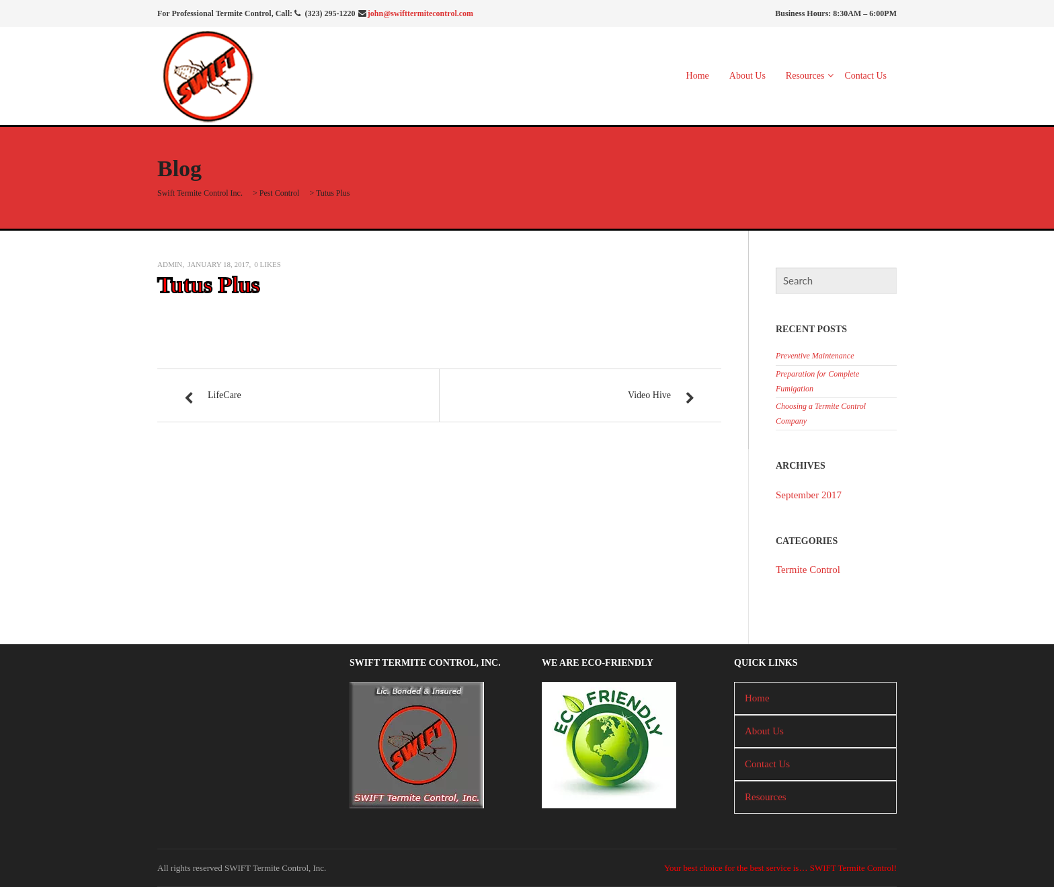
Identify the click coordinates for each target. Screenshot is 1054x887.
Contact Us (865, 76)
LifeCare (224, 395)
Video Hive (649, 395)
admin (169, 264)
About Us (747, 76)
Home (697, 76)
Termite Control (808, 569)
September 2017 (809, 495)
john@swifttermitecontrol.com (420, 13)
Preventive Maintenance (815, 355)
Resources (805, 76)
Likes (267, 264)
